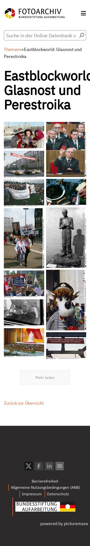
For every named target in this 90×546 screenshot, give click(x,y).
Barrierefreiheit (45, 481)
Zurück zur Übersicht (24, 406)
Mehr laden (45, 377)
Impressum (32, 493)
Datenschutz (58, 493)
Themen (12, 49)
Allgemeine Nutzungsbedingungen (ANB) (45, 487)
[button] (83, 13)
